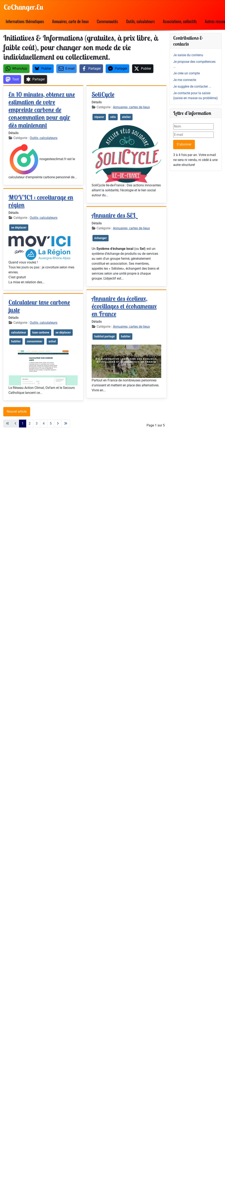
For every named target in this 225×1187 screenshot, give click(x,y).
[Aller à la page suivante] (58, 423)
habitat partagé (104, 336)
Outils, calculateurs (140, 21)
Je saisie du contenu (188, 55)
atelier (126, 117)
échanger (100, 238)
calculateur (18, 332)
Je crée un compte (186, 73)
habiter (16, 341)
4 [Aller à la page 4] (44, 423)
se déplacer (18, 227)
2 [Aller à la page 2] (30, 423)
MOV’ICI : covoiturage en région (40, 201)
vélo (113, 117)
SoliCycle (103, 94)
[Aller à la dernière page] (65, 423)
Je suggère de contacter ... (192, 86)
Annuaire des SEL (114, 215)
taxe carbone (40, 332)
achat (52, 341)
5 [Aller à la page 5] (51, 423)
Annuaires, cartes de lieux (131, 107)
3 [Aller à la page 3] (37, 423)
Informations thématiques (25, 21)
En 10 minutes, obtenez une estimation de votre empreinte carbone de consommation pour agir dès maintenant (41, 109)
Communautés (107, 21)
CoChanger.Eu (23, 7)
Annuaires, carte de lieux (70, 21)
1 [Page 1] (23, 423)
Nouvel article (17, 411)
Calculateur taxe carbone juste (39, 306)
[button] (16, 68)
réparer (99, 117)
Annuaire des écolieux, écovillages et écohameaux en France (124, 306)
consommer (34, 341)
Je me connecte (184, 80)
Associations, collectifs (180, 21)
